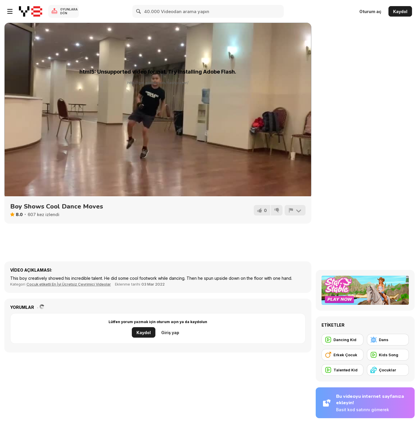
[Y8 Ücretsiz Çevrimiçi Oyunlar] (30, 11)
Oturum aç (370, 11)
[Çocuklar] (388, 370)
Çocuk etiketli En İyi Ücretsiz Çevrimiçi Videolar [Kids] (68, 284)
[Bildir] (295, 210)
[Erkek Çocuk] (342, 355)
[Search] (138, 11)
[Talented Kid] (342, 370)
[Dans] (388, 339)
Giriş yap (170, 332)
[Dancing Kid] (342, 339)
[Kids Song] (388, 355)
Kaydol (400, 11)
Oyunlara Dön (69, 11)
